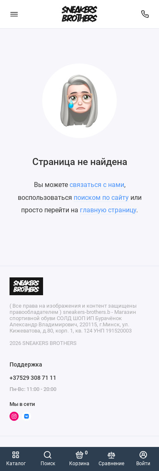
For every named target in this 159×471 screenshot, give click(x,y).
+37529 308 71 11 (33, 377)
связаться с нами (97, 185)
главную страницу (108, 210)
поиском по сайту (101, 198)
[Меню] (14, 14)
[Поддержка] (145, 14)
